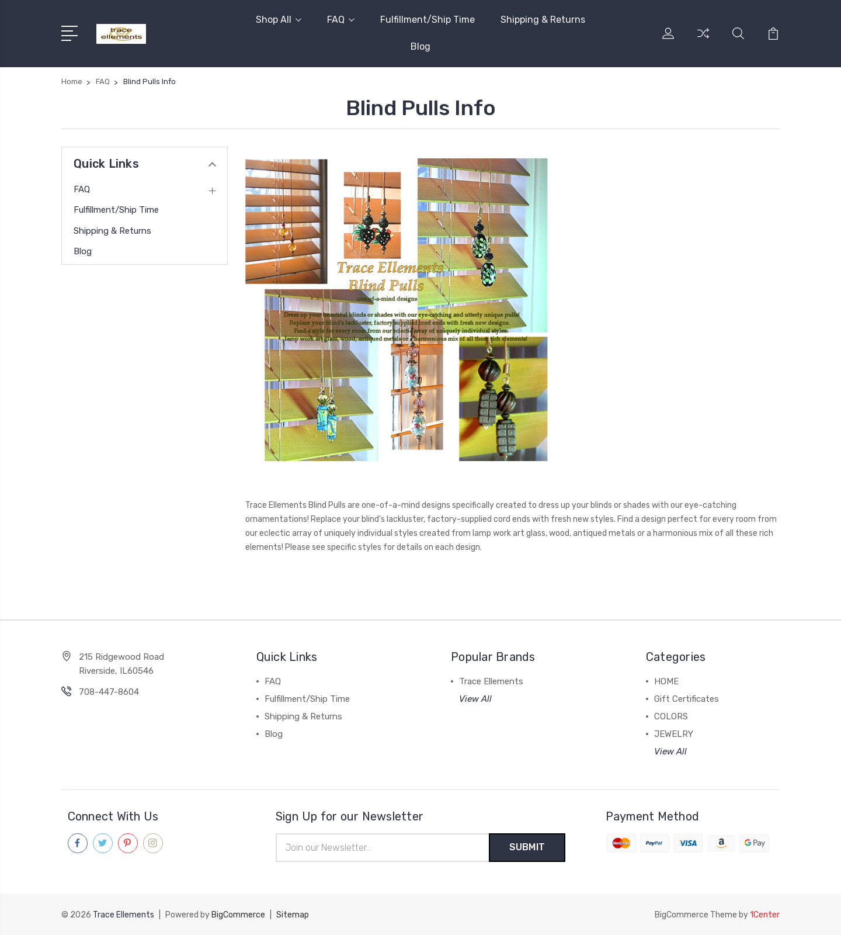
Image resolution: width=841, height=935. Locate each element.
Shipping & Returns (543, 19)
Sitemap (292, 915)
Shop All (278, 19)
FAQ (341, 19)
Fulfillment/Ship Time (427, 19)
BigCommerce (238, 915)
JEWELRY (673, 734)
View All (475, 699)
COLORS (671, 716)
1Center (765, 915)
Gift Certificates (686, 699)
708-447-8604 (109, 692)
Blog (420, 46)
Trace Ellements (491, 681)
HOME (666, 681)
